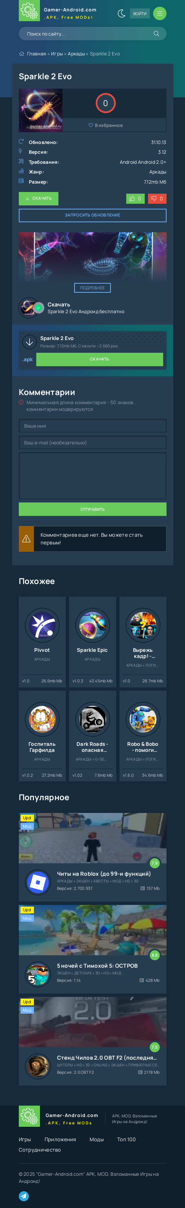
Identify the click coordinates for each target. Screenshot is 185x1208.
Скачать (42, 198)
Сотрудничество (40, 1149)
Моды (97, 1139)
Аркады (76, 53)
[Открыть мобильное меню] (160, 13)
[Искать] (156, 33)
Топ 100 (126, 1139)
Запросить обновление (92, 215)
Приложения (60, 1139)
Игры (57, 53)
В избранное (109, 125)
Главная (36, 53)
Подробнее (92, 288)
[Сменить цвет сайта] (122, 13)
